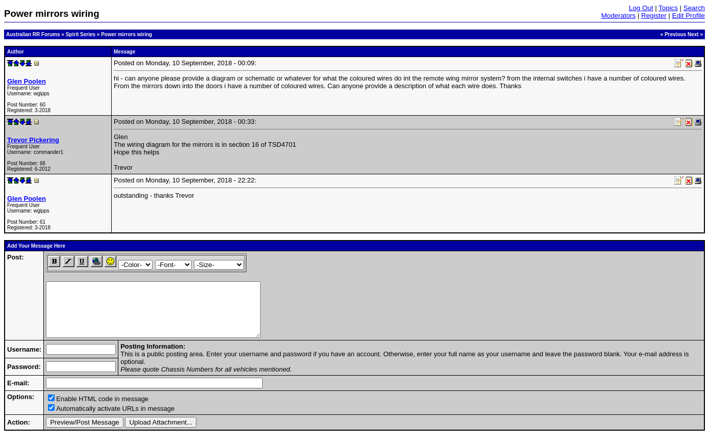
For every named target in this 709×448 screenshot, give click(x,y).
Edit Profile (688, 15)
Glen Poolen (26, 81)
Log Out (641, 8)
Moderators (618, 15)
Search (694, 8)
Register (654, 15)
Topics (668, 8)
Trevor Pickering (33, 140)
